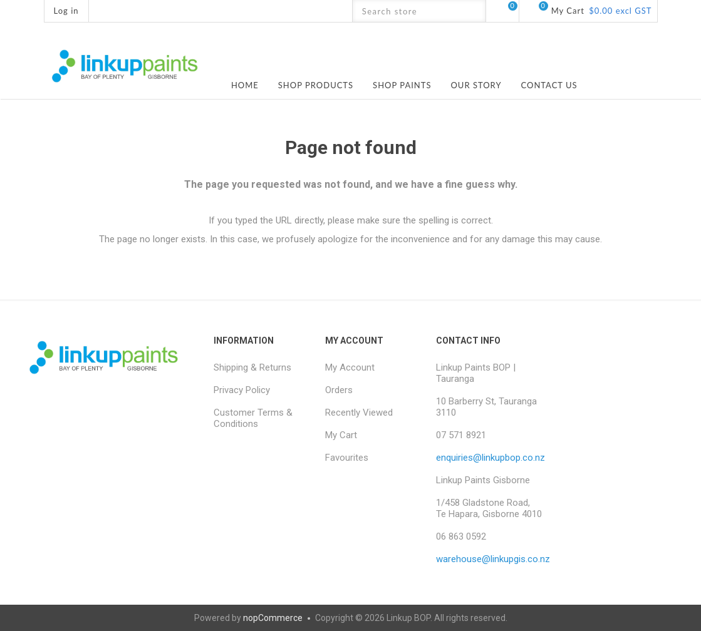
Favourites (346, 457)
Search (475, 11)
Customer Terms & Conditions (253, 418)
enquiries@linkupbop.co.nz (490, 457)
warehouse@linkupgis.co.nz (493, 559)
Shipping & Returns (252, 367)
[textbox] (408, 11)
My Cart (341, 435)
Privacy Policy (242, 390)
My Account (350, 367)
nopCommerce (273, 618)
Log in (66, 11)
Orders (339, 390)
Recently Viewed (359, 412)
